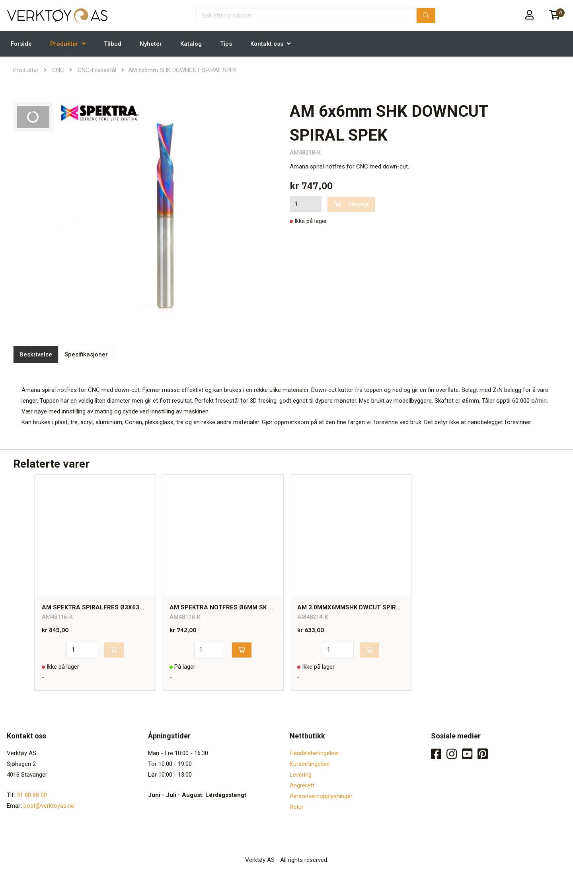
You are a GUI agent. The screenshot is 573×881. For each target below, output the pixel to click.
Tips (226, 43)
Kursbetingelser (310, 763)
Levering (301, 774)
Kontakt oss (266, 43)
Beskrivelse (35, 354)
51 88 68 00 (32, 795)
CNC (58, 70)
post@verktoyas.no (48, 805)
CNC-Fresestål (97, 70)
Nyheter (151, 43)
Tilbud (112, 43)
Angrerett (302, 785)
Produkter (64, 43)
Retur (297, 807)
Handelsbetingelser (314, 753)
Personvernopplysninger (321, 796)
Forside (21, 43)
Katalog (191, 43)
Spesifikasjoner (86, 354)
